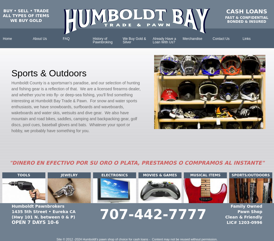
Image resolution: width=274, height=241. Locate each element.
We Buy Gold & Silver (134, 40)
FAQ (66, 38)
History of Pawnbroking (102, 40)
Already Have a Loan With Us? (164, 40)
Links (247, 38)
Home (7, 38)
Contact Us (221, 38)
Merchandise (192, 38)
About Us (40, 38)
